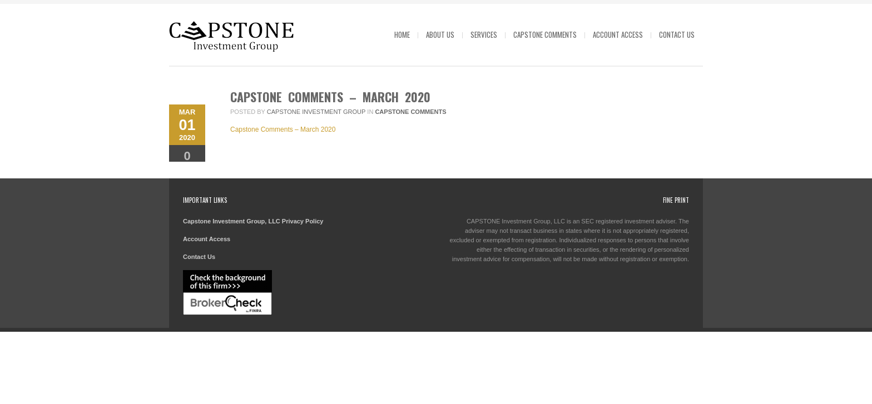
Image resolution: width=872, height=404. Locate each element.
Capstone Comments (545, 34)
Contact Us (677, 34)
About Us (440, 34)
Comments (187, 160)
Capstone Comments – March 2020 (330, 97)
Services (483, 34)
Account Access (618, 34)
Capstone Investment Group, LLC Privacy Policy (253, 221)
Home (402, 34)
